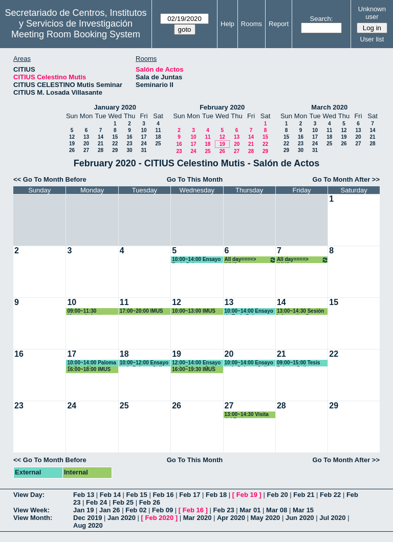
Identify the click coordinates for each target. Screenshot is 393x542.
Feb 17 (189, 494)
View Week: (31, 510)
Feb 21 (303, 494)
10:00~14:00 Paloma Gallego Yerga (91, 363)
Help (227, 24)
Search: (321, 19)
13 (86, 137)
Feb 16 (162, 494)
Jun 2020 (300, 518)
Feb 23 (223, 510)
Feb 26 (149, 502)
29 (115, 150)
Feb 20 (277, 494)
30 (129, 150)
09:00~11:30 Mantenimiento (85, 311)
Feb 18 (216, 494)
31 (143, 150)
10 (143, 130)
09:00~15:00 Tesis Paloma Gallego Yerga (298, 363)
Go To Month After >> (346, 179)
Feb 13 (83, 494)
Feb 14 (110, 494)
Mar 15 (303, 510)
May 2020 (265, 518)
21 (100, 143)
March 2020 (329, 107)
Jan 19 (83, 510)
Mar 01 (249, 510)
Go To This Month (195, 179)
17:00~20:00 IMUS (141, 311)
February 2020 (222, 107)
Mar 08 (276, 510)
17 (143, 137)
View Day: (29, 494)
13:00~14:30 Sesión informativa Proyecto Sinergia (302, 311)
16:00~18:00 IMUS (89, 369)
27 (86, 150)
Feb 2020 (159, 518)
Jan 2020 (121, 518)
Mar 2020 (197, 518)
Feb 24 (96, 502)
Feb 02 (135, 510)
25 (158, 143)
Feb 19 (246, 494)
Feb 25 (123, 502)
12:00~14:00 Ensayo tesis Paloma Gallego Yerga (198, 363)
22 (115, 143)
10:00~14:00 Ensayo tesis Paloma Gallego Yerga (250, 363)
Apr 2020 (231, 518)
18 (158, 137)
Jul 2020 (332, 518)
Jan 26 (109, 510)
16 (129, 137)
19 (72, 143)
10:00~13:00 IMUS (193, 311)
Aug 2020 (88, 525)
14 (100, 137)
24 (143, 143)
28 (100, 150)
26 (72, 150)
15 (115, 137)
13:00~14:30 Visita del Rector (247, 414)
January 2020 (115, 107)
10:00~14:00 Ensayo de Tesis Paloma (249, 311)
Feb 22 (330, 494)
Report (279, 24)
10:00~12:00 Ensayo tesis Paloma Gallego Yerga (145, 363)
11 (158, 130)
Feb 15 (136, 494)
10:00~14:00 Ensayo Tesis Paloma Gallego (196, 259)
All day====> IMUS (250, 259)
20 (86, 143)
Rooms (251, 24)
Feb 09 (162, 510)
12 (72, 137)
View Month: (32, 518)
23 (129, 143)
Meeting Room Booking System (75, 34)
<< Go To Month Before (49, 179)
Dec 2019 (87, 518)
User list (372, 39)
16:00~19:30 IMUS (193, 369)
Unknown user (372, 12)
